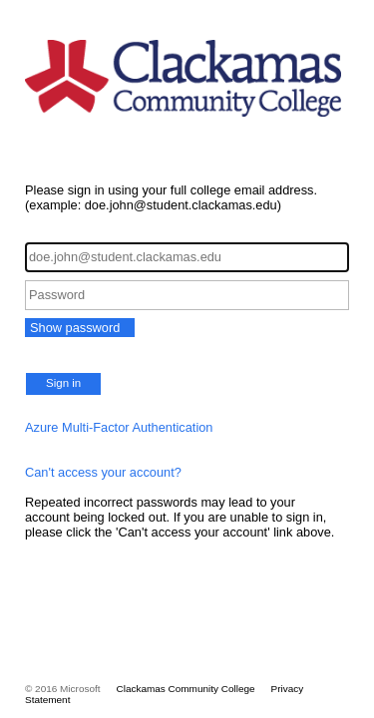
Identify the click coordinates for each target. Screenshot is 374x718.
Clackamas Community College (186, 688)
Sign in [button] (63, 383)
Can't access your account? (103, 472)
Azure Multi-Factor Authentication (119, 427)
